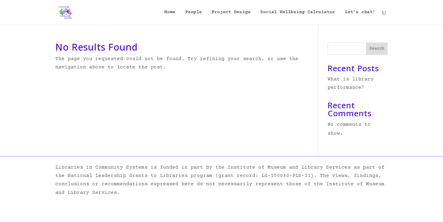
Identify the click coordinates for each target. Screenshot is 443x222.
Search (376, 48)
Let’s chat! (360, 12)
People (193, 12)
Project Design (231, 12)
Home (169, 12)
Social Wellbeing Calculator (297, 12)
